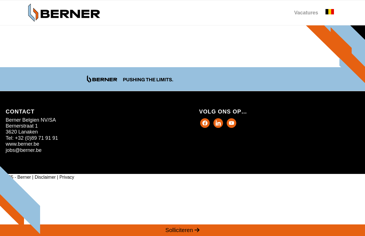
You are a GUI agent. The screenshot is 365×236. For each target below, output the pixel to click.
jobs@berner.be (23, 150)
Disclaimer (45, 177)
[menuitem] (306, 12)
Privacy (66, 177)
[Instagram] (231, 122)
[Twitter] (218, 122)
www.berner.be (22, 144)
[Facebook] (205, 122)
